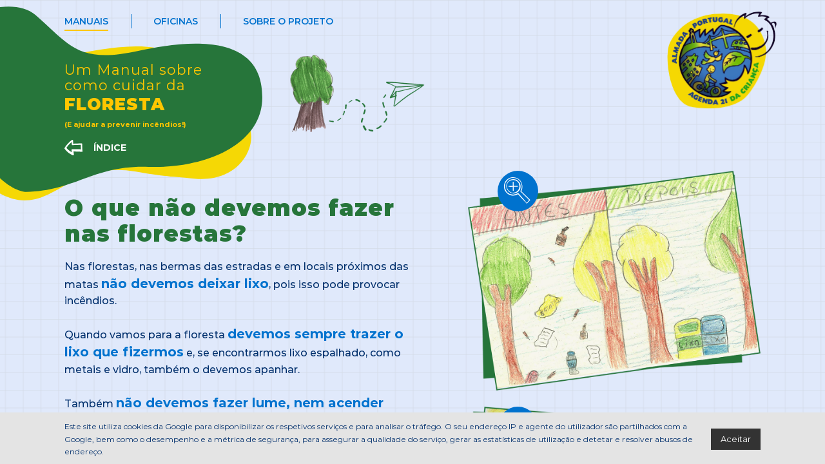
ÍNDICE (109, 147)
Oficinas (175, 21)
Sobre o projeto (288, 21)
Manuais (86, 21)
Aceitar (736, 438)
